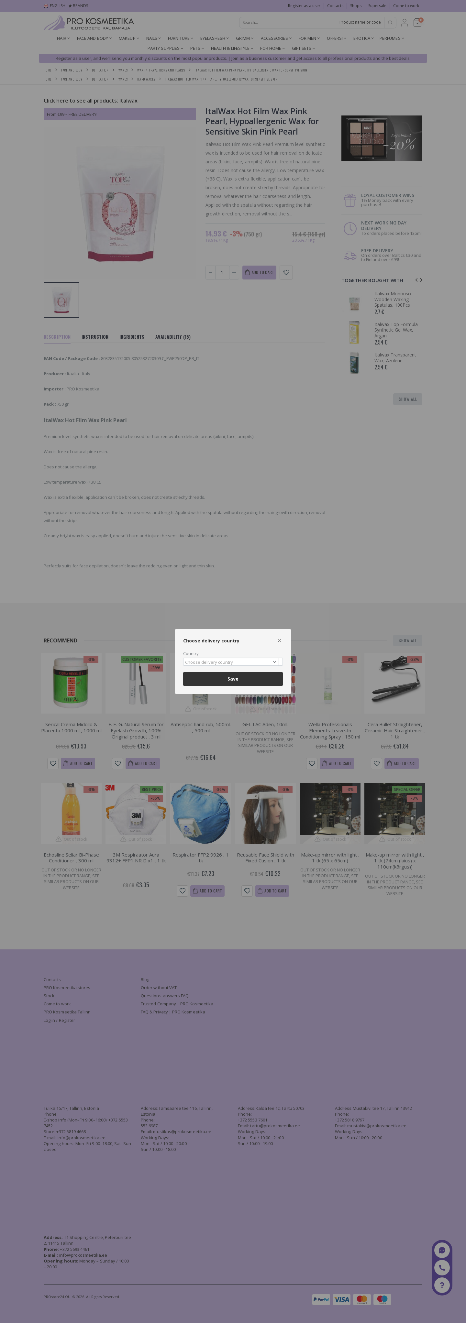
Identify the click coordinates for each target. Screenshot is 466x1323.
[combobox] (233, 662)
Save (233, 679)
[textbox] (231, 662)
